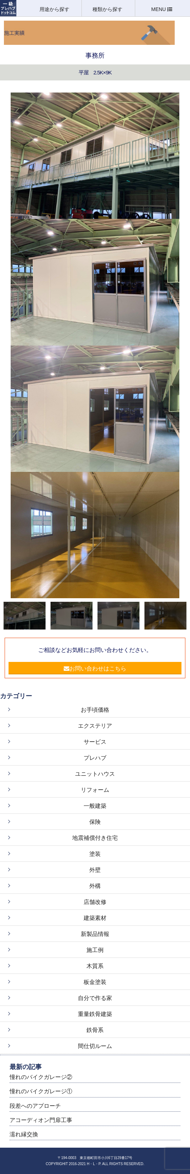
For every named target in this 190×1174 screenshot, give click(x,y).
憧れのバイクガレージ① (41, 1091)
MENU (161, 9)
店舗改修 (95, 902)
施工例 (95, 950)
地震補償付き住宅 (95, 838)
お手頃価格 (95, 710)
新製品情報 (95, 934)
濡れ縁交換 (24, 1134)
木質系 (95, 966)
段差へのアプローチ (35, 1106)
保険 (95, 822)
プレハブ (95, 758)
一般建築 (95, 806)
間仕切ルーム (95, 1046)
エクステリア (95, 726)
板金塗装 (95, 982)
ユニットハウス (95, 774)
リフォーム (95, 790)
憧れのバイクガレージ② (41, 1077)
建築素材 (95, 918)
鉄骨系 (95, 1030)
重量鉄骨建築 (95, 1014)
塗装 (95, 854)
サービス (95, 742)
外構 (95, 886)
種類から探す (108, 9)
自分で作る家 (95, 998)
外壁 (95, 870)
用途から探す (55, 9)
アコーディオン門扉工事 (41, 1120)
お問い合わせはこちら (95, 668)
